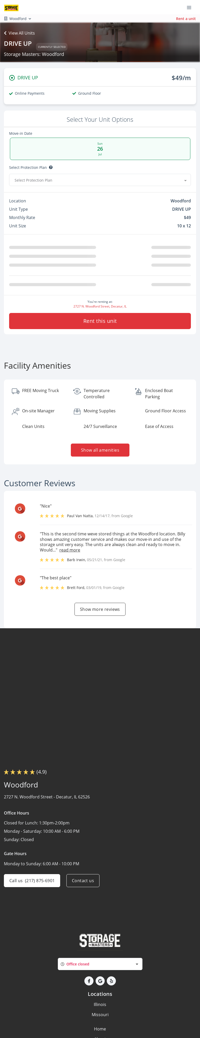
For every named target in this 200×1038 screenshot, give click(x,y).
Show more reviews (100, 609)
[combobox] (100, 180)
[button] (88, 980)
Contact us (83, 880)
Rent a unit (186, 18)
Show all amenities (100, 450)
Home (100, 1029)
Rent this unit (100, 320)
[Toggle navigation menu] (191, 7)
